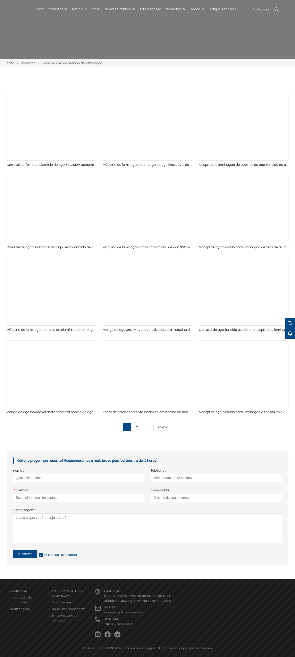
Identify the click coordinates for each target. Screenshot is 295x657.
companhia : (160, 491)
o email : (21, 491)
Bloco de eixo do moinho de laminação (72, 63)
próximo (163, 427)
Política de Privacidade (60, 555)
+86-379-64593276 (118, 624)
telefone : (158, 471)
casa (10, 63)
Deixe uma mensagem (68, 609)
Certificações (20, 609)
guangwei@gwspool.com (123, 612)
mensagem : (24, 510)
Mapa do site (61, 602)
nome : (18, 471)
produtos (28, 63)
